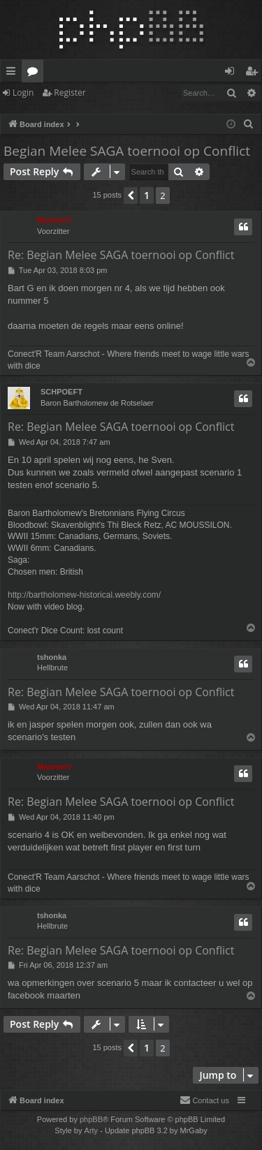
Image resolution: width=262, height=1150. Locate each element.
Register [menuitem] (254, 73)
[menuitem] (248, 124)
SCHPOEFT (61, 392)
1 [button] (147, 195)
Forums (35, 73)
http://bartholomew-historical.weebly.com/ (84, 595)
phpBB (91, 1119)
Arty (92, 1130)
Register (69, 92)
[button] (131, 195)
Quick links (14, 73)
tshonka (51, 657)
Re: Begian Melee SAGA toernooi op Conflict (121, 255)
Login (23, 92)
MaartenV (54, 220)
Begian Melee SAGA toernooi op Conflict (126, 151)
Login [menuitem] (232, 73)
